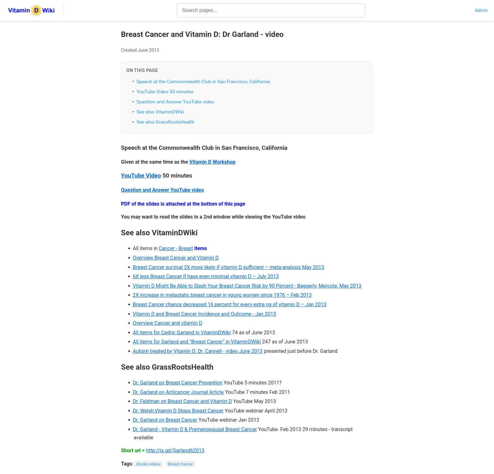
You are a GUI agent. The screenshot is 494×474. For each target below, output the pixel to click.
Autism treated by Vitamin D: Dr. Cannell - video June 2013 (197, 351)
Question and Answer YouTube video (175, 102)
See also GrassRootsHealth (165, 122)
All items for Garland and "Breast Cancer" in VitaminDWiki (197, 342)
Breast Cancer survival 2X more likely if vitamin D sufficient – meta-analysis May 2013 (228, 267)
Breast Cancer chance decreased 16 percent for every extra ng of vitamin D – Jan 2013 (229, 304)
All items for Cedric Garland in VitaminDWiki (182, 333)
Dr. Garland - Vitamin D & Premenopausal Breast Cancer (195, 429)
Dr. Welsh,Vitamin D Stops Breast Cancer (178, 411)
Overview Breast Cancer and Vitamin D (176, 258)
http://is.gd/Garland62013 (175, 451)
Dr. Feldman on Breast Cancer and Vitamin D (182, 401)
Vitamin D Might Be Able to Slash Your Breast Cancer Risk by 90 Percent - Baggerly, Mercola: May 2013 (247, 286)
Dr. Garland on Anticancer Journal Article (178, 392)
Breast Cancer (180, 464)
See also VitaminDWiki (160, 112)
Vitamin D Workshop (212, 162)
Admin (481, 10)
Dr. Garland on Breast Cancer (165, 420)
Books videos (149, 464)
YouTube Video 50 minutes (164, 92)
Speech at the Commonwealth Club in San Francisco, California (203, 82)
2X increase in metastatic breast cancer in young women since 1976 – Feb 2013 (222, 295)
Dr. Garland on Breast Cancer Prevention (177, 383)
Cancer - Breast (176, 248)
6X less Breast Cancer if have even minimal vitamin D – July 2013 (206, 276)
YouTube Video (141, 175)
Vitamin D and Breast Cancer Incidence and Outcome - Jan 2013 (204, 314)
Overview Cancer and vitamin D (167, 323)
